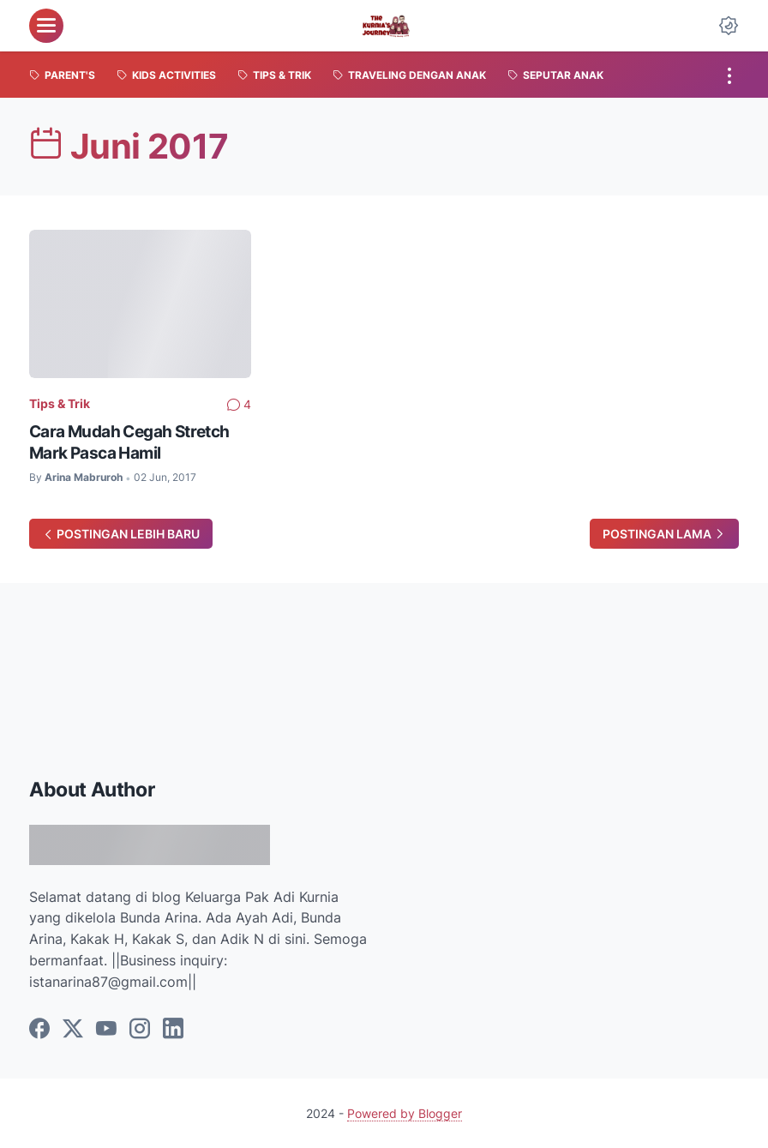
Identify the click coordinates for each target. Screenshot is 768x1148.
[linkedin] (173, 1030)
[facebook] (39, 1030)
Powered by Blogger (404, 1113)
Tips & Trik (59, 403)
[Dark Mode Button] (728, 25)
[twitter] (73, 1030)
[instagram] (139, 1030)
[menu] (46, 26)
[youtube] (106, 1030)
